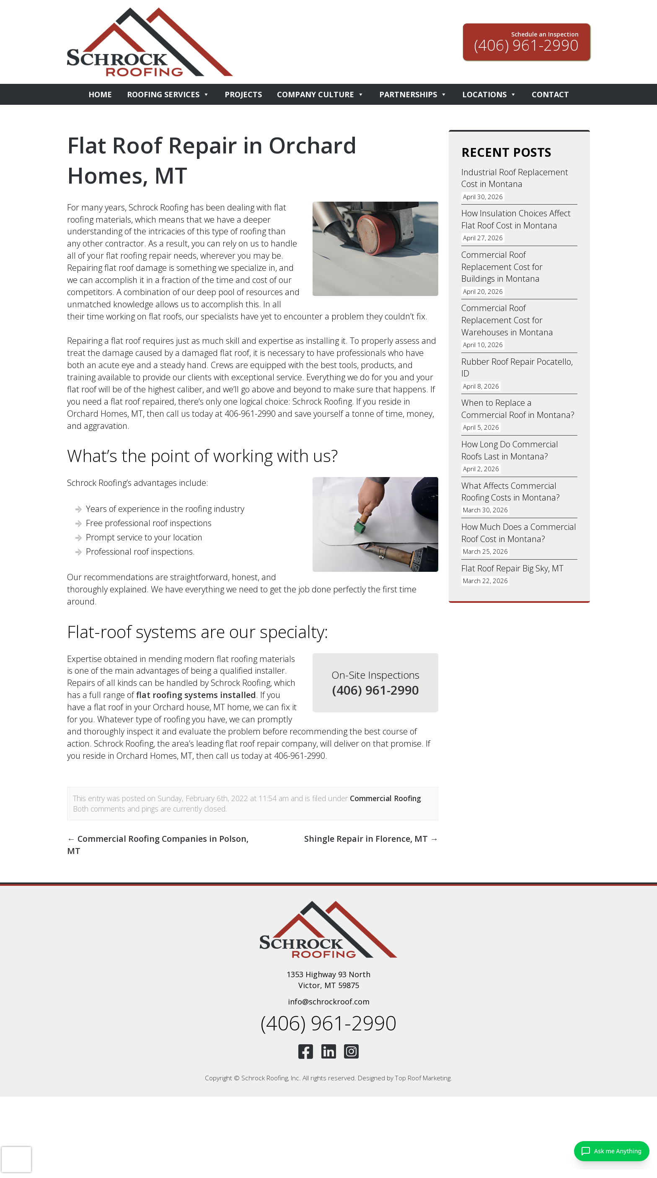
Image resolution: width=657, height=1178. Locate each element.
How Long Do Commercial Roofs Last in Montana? (509, 451)
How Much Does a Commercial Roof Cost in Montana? (518, 534)
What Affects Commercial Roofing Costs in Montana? (510, 492)
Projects (243, 94)
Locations (489, 94)
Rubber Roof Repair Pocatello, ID (517, 368)
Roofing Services (168, 94)
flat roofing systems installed (196, 695)
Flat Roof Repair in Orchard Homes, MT (213, 160)
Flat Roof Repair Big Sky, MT (512, 569)
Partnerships (413, 94)
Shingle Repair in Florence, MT (371, 838)
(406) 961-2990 (375, 690)
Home (100, 94)
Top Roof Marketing (422, 1078)
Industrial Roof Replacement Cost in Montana (514, 178)
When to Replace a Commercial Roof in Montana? (517, 409)
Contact (550, 94)
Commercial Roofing (385, 798)
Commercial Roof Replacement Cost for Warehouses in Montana (507, 320)
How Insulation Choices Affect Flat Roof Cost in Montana (516, 219)
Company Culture (320, 94)
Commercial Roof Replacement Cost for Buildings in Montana (502, 267)
